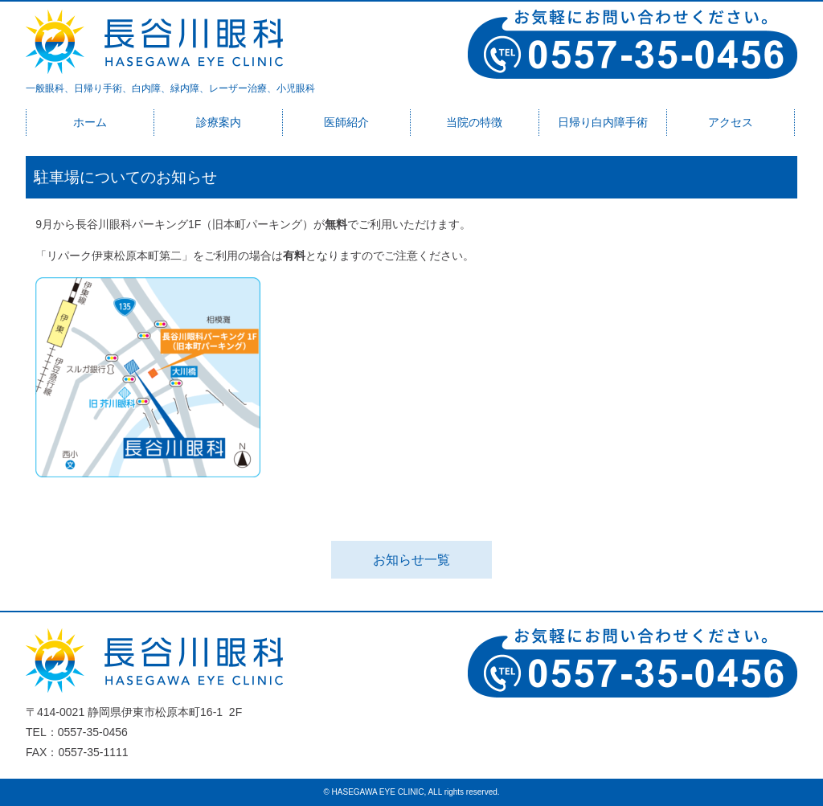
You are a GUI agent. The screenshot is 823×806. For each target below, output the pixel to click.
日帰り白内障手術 (603, 122)
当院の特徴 (474, 122)
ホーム (90, 122)
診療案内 (218, 122)
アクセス (730, 122)
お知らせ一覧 (411, 560)
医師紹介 (346, 122)
